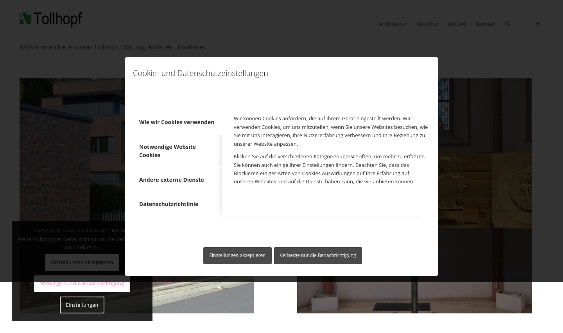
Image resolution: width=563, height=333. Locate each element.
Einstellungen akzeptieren (237, 255)
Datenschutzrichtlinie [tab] (168, 204)
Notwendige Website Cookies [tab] (167, 151)
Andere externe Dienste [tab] (171, 179)
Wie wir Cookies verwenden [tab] (176, 122)
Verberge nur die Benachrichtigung (318, 255)
